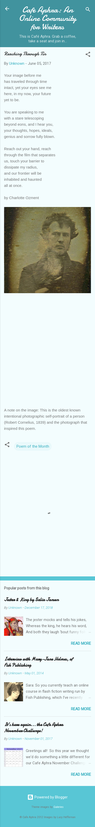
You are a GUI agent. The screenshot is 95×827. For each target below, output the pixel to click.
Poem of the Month (32, 446)
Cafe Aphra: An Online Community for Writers (47, 18)
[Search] (88, 10)
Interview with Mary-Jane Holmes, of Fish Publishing (38, 662)
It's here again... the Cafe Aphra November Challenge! (33, 727)
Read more (81, 643)
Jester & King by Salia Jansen (31, 600)
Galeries (58, 807)
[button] (88, 55)
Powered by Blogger (47, 797)
